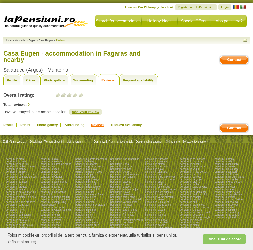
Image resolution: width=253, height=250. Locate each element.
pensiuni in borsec (120, 171)
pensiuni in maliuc (190, 184)
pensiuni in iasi (49, 166)
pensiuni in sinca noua (157, 186)
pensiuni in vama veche (158, 204)
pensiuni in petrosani (17, 217)
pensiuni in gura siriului (123, 212)
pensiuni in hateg (85, 161)
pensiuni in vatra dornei (193, 166)
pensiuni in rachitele (121, 222)
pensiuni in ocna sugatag (159, 192)
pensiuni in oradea (120, 186)
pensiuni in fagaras (155, 214)
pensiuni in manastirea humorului (53, 193)
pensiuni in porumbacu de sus (124, 160)
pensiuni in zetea (154, 199)
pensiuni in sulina (85, 199)
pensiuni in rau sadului (227, 214)
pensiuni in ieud (84, 219)
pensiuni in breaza (16, 222)
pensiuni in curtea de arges (56, 164)
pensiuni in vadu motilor (123, 202)
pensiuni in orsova (51, 219)
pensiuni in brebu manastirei (196, 207)
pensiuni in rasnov (16, 169)
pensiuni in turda (154, 207)
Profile (12, 80)
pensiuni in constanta (227, 164)
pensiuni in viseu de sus (228, 181)
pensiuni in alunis (224, 207)
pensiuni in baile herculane (21, 174)
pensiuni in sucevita (86, 222)
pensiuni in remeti (50, 214)
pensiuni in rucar (84, 227)
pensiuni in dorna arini (53, 184)
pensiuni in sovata (16, 161)
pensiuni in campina (226, 209)
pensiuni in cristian (225, 197)
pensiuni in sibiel (50, 159)
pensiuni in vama (15, 189)
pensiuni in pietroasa (122, 227)
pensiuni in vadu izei (17, 204)
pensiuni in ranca (15, 209)
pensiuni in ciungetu (156, 171)
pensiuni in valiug (189, 189)
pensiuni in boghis (190, 199)
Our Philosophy (148, 7)
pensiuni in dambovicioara (90, 204)
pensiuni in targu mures (88, 171)
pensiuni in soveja (190, 227)
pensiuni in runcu (85, 207)
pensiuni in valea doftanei (89, 194)
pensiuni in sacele (225, 166)
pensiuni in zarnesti (17, 181)
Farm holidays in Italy (121, 141)
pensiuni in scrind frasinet (229, 199)
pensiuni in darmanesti (192, 204)
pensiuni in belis (15, 179)
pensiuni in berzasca (191, 214)
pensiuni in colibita (85, 197)
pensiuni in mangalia (226, 179)
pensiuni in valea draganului (56, 209)
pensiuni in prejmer (190, 181)
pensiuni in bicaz (119, 184)
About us (130, 7)
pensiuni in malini (189, 225)
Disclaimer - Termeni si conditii (47, 141)
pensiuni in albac (15, 212)
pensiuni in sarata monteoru (91, 159)
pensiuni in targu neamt (123, 209)
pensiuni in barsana (191, 161)
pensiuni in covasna (52, 179)
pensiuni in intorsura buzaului (126, 219)
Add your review (85, 112)
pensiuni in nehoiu (225, 161)
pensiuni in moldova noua (124, 174)
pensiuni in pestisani (156, 194)
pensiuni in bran (15, 159)
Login (225, 7)
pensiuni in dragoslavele (228, 194)
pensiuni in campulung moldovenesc (53, 203)
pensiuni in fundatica (226, 202)
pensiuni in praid (15, 184)
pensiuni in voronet (51, 176)
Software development (195, 141)
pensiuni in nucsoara (156, 159)
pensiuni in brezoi (224, 159)
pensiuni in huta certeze (158, 227)
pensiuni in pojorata (156, 161)
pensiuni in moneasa (122, 214)
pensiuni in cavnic (155, 225)
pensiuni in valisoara (226, 174)
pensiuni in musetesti (226, 204)
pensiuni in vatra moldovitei (125, 199)
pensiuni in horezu (85, 202)
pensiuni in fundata (16, 227)
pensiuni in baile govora (193, 186)
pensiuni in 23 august (157, 202)
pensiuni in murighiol (87, 189)
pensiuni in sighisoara (18, 194)
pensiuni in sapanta (86, 164)
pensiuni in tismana (156, 219)
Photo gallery (54, 80)
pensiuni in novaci (120, 192)
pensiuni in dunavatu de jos (160, 189)
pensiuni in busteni (51, 212)
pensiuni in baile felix (17, 164)
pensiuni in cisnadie (191, 209)
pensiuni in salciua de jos (124, 189)
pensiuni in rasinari (120, 169)
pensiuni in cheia (50, 169)
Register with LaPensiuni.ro (196, 7)
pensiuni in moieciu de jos (20, 166)
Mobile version (74, 141)
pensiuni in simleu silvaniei (230, 176)
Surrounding (83, 80)
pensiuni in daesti (155, 212)
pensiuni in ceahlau (191, 197)
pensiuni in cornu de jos (228, 212)
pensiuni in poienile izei (88, 184)
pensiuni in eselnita (51, 161)
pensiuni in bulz (188, 202)
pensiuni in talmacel (226, 171)
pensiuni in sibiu (15, 199)
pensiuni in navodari (156, 222)
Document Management (149, 141)
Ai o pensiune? (229, 21)
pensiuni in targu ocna (122, 197)
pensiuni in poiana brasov (89, 166)
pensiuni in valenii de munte (195, 212)
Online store (173, 141)
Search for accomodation (118, 21)
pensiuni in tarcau (120, 217)
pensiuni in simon (155, 164)
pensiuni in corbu (154, 174)
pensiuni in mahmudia (53, 217)
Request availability (138, 80)
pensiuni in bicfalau (190, 174)
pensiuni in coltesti (155, 184)
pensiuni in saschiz (121, 207)
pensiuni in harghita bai (193, 192)
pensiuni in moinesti (121, 204)
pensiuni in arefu (119, 225)
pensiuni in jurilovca (156, 217)
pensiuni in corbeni (51, 189)
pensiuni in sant (84, 214)
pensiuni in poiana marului (55, 197)
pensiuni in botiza (50, 186)
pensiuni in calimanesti (192, 159)
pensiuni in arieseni (17, 171)
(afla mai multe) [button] (22, 242)
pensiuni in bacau (190, 164)
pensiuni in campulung (18, 214)
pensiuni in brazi (84, 192)
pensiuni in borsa (50, 222)
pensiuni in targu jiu (191, 179)
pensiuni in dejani (120, 179)
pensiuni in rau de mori (88, 186)
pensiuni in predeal (16, 186)
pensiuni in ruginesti (191, 219)
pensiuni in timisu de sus (194, 171)
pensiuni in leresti (85, 212)
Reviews (108, 80)
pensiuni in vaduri (190, 169)
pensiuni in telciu (224, 184)
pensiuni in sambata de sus (21, 176)
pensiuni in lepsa (84, 174)
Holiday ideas (159, 21)
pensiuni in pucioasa (226, 169)
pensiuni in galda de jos (228, 217)
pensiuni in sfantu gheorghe (195, 217)
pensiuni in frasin (50, 227)
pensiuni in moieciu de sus (21, 197)
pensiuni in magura (121, 166)
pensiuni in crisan (15, 207)
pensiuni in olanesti (225, 189)
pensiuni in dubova (86, 169)
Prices (30, 80)
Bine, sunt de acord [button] (225, 239)
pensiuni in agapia (51, 174)
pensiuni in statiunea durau (160, 179)
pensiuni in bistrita (85, 209)
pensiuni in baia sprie (87, 225)
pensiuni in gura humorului (21, 192)
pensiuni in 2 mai (119, 164)
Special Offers (193, 21)
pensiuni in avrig (50, 171)
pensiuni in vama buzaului (159, 197)
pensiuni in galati (154, 169)
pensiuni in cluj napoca (53, 207)
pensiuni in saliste (85, 176)
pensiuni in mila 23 (86, 181)
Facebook (167, 7)
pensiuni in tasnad (51, 225)
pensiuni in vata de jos (227, 192)
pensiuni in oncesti (225, 186)
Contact (234, 59)
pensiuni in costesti (190, 176)
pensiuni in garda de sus (19, 225)
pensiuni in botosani (86, 217)
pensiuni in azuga (155, 209)
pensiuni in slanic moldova (55, 199)
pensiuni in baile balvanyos (160, 176)
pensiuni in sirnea (190, 222)
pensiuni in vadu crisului (193, 194)
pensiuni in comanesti (122, 176)
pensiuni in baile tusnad (54, 181)
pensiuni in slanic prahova (20, 202)
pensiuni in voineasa (121, 194)
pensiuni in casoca (120, 181)
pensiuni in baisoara (156, 166)
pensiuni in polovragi (87, 179)
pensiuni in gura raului (18, 219)
